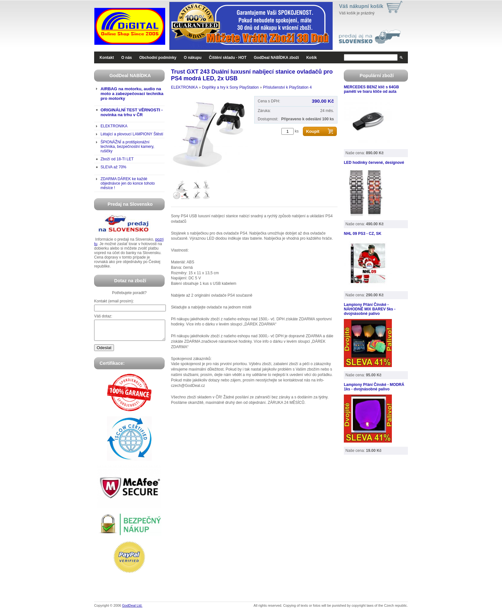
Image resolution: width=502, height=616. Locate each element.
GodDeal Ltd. (132, 609)
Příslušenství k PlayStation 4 (287, 87)
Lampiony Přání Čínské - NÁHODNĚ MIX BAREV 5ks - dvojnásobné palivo (369, 309)
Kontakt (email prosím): (114, 301)
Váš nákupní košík (361, 6)
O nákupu (192, 57)
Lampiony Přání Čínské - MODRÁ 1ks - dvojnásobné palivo (374, 386)
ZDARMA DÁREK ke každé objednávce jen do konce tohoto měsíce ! (128, 183)
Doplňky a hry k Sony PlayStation (230, 87)
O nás (126, 57)
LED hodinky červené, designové (374, 162)
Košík (311, 57)
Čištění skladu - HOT (227, 57)
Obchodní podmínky (157, 57)
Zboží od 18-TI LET (117, 159)
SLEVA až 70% (113, 167)
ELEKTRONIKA (114, 126)
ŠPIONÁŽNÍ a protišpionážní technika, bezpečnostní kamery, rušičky (127, 146)
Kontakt (107, 57)
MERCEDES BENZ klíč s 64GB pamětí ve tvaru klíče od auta (371, 89)
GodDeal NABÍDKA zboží (276, 57)
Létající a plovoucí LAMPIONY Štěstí (132, 134)
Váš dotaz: (103, 316)
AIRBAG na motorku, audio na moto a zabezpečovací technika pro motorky (132, 93)
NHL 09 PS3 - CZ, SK (362, 233)
